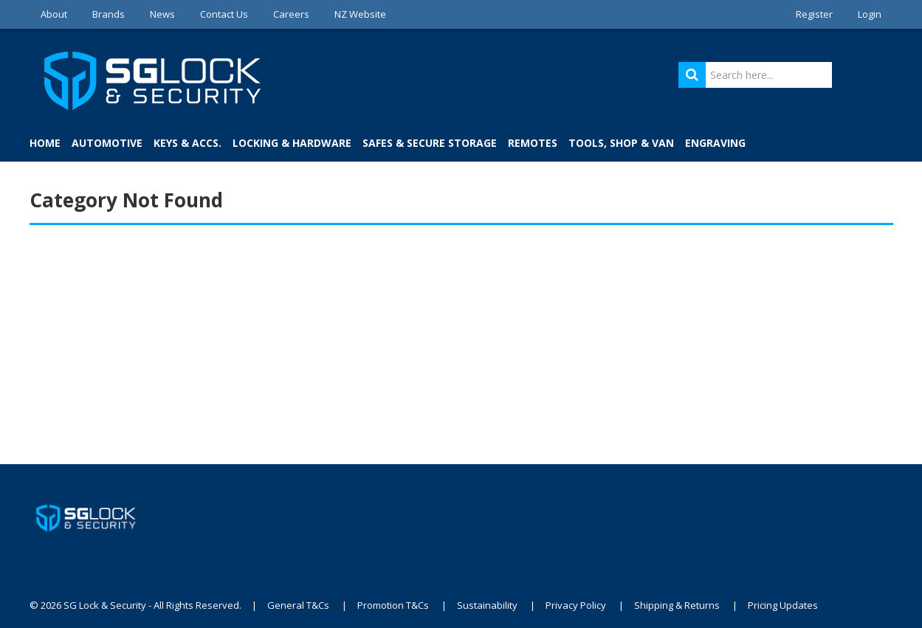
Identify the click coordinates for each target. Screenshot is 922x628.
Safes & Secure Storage (429, 143)
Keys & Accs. (187, 143)
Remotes (532, 143)
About (54, 14)
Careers (291, 14)
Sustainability (487, 605)
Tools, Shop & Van (621, 143)
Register (814, 14)
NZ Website (360, 14)
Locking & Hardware (292, 143)
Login (869, 14)
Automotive (107, 143)
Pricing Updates (783, 605)
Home (45, 143)
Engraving (715, 143)
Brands (108, 14)
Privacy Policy (576, 605)
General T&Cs (298, 605)
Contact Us (224, 14)
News (162, 14)
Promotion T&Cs (393, 605)
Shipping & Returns (677, 605)
